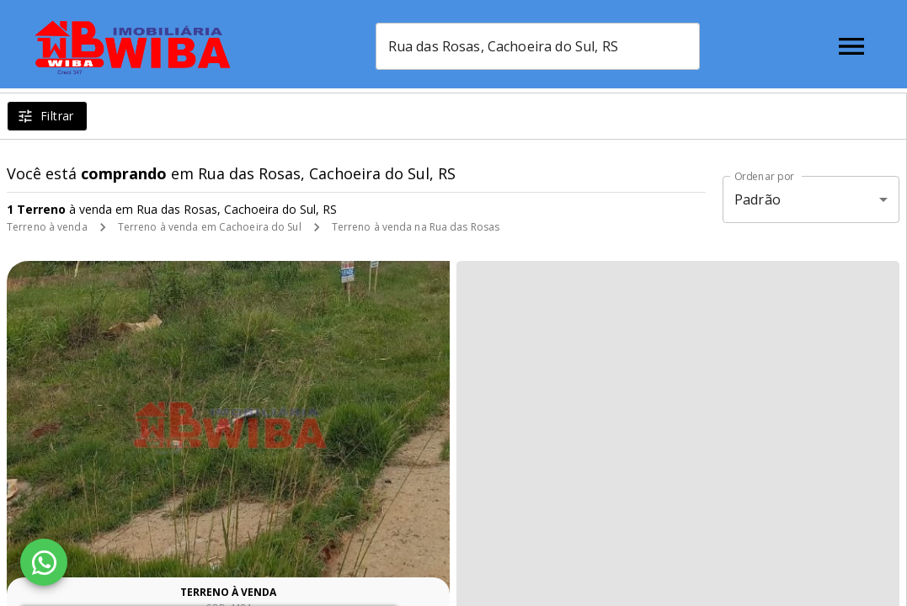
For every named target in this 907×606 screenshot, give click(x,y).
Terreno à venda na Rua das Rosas (416, 227)
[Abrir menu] (851, 46)
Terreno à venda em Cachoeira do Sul (209, 227)
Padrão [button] (757, 199)
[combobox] (566, 46)
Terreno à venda (47, 227)
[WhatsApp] (43, 562)
